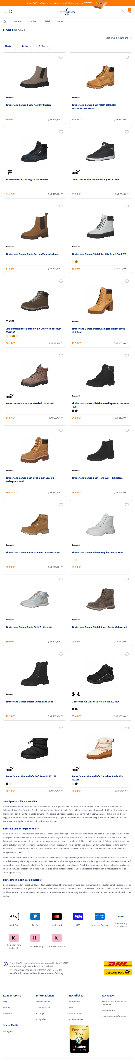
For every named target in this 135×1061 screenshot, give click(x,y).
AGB (71, 1007)
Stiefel (46, 21)
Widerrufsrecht (109, 1010)
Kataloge (40, 1013)
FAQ (5, 1001)
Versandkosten (43, 1001)
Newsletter (8, 1013)
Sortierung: (118, 37)
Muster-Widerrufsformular (114, 1016)
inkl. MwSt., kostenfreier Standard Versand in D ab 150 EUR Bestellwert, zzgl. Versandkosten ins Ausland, (41, 964)
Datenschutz (75, 1013)
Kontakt (7, 1007)
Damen (17, 21)
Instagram (8, 1031)
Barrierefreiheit (76, 1019)
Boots (60, 21)
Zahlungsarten (43, 1007)
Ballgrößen (41, 1019)
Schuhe (32, 21)
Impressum (74, 1001)
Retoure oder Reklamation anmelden (114, 1003)
